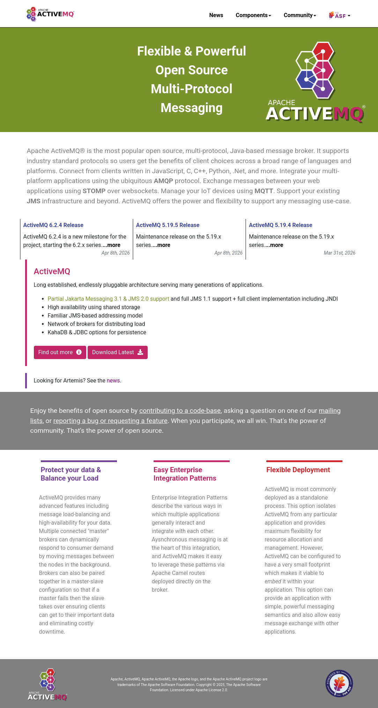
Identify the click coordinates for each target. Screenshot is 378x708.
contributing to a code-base (180, 411)
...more (111, 245)
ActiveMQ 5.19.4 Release (280, 225)
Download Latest (117, 352)
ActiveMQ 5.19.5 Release (168, 225)
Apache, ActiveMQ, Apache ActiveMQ (140, 679)
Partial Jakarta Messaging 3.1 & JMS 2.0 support (108, 298)
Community (300, 15)
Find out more (60, 352)
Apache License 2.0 (211, 690)
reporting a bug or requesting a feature (110, 421)
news (113, 380)
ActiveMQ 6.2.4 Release (53, 225)
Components (253, 15)
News (216, 15)
